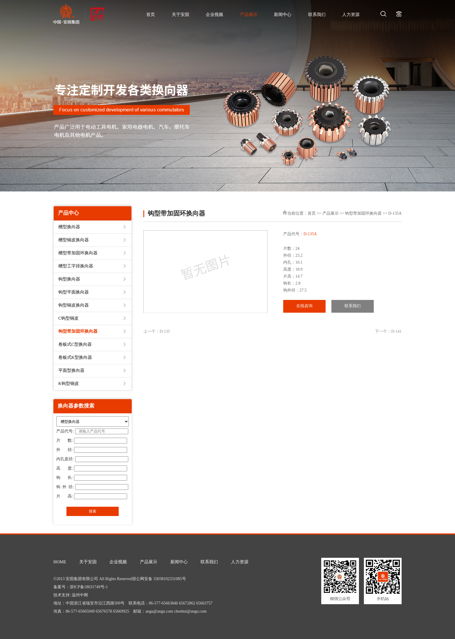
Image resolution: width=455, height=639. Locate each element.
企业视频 (214, 14)
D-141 (396, 332)
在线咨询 (304, 306)
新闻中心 (282, 14)
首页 (150, 14)
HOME (59, 562)
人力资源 (351, 14)
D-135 (165, 332)
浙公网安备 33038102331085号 (159, 579)
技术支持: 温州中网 (70, 595)
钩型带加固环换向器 (363, 213)
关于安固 (180, 14)
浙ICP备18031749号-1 (89, 587)
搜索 (92, 511)
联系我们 (317, 14)
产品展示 (248, 14)
